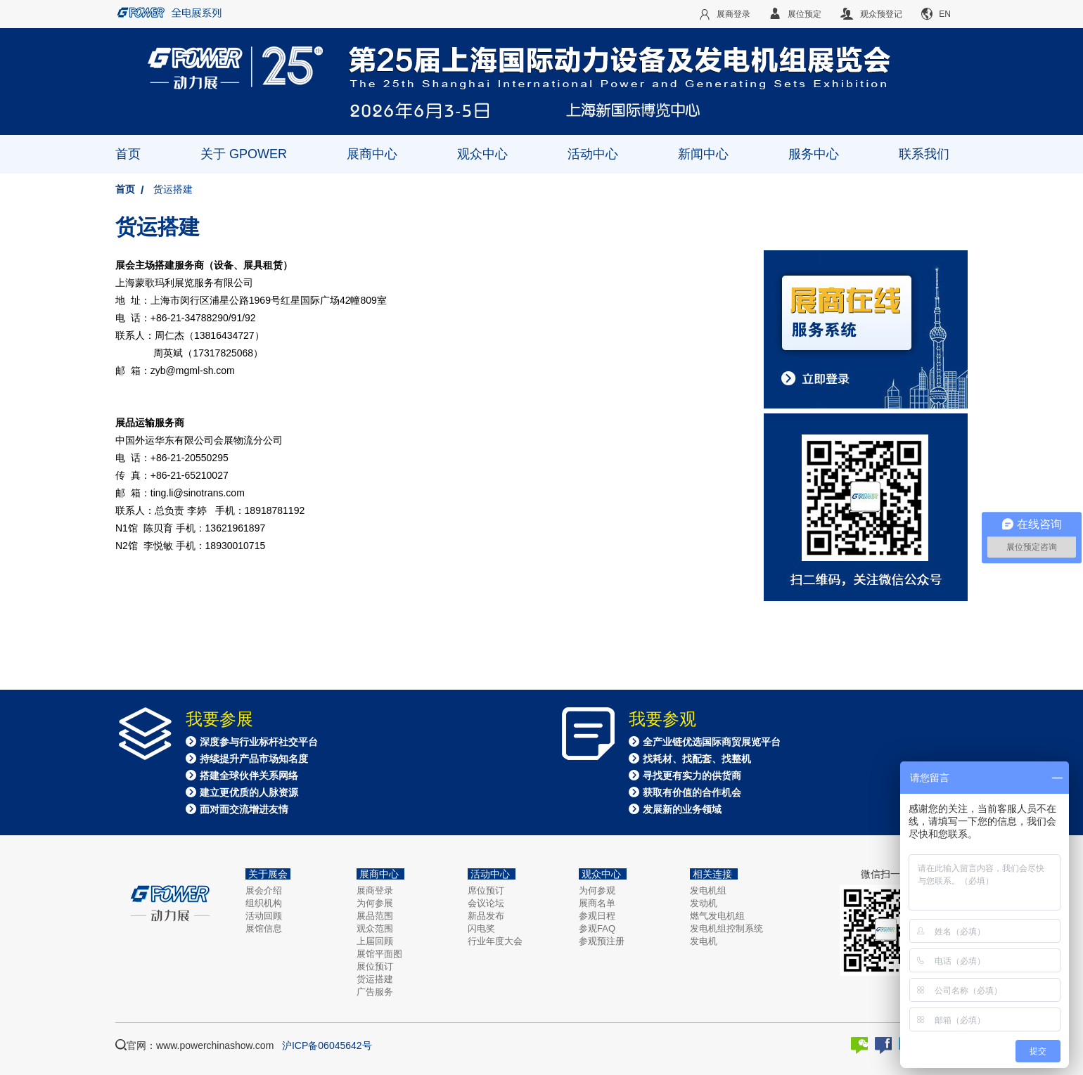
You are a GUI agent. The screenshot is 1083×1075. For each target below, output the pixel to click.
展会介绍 (263, 890)
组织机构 (263, 903)
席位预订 (486, 890)
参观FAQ (597, 928)
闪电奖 (481, 928)
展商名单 (597, 903)
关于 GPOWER (243, 154)
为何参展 (375, 903)
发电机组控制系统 (726, 928)
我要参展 (219, 719)
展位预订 (375, 966)
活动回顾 (263, 915)
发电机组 (708, 890)
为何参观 (597, 890)
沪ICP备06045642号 (327, 1045)
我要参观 (662, 719)
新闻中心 (703, 154)
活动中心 (593, 154)
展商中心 (372, 154)
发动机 (703, 903)
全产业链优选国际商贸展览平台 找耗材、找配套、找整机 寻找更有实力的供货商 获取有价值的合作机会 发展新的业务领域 (705, 775)
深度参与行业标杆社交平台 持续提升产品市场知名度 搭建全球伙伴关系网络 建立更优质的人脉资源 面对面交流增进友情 (252, 775)
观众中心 (482, 154)
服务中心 (813, 154)
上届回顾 (375, 941)
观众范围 (375, 928)
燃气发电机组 (717, 915)
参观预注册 (601, 941)
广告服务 (375, 991)
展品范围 (375, 915)
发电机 (703, 941)
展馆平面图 (379, 953)
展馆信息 (263, 928)
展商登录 (375, 890)
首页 (128, 154)
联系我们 (924, 154)
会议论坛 (486, 903)
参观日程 (597, 915)
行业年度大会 (495, 941)
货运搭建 (173, 189)
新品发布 (486, 915)
